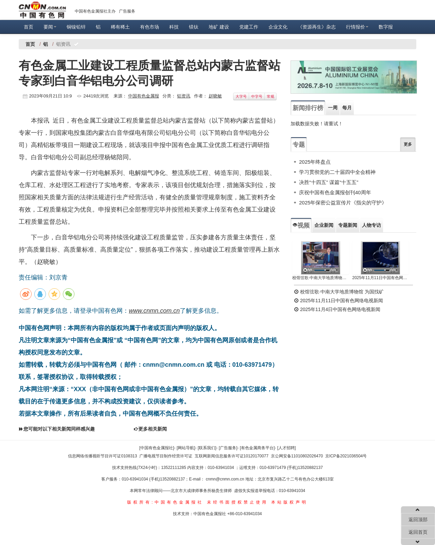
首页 (28, 27)
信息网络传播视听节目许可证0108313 (102, 456)
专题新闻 (347, 225)
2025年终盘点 (315, 162)
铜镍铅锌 (76, 27)
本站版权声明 (289, 502)
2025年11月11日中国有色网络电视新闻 (380, 277)
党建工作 (248, 27)
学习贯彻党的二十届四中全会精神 (337, 172)
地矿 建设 (219, 27)
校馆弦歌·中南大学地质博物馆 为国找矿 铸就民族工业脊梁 (320, 277)
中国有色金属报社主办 (95, 11)
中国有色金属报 (143, 95)
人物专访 (371, 225)
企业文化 (278, 27)
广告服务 (127, 11)
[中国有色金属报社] (156, 448)
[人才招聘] (286, 448)
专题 (299, 144)
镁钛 (193, 27)
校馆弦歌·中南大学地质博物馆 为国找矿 (339, 291)
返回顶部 (418, 519)
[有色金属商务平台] (257, 448)
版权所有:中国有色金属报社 (165, 502)
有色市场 (149, 27)
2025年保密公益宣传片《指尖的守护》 (343, 202)
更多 (408, 144)
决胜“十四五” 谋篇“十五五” (328, 182)
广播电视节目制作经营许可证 (165, 456)
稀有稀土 (120, 27)
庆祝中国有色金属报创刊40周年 (335, 192)
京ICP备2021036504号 (346, 456)
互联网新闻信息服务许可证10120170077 (231, 456)
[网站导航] (186, 448)
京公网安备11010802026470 (297, 456)
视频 (301, 225)
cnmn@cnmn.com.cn (225, 479)
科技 (174, 27)
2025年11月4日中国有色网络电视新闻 (337, 309)
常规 (270, 96)
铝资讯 (183, 95)
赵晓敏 (215, 95)
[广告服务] (228, 448)
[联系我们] (207, 448)
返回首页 (418, 532)
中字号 (256, 96)
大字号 (241, 96)
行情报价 (357, 27)
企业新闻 (323, 225)
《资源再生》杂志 (317, 27)
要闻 (50, 27)
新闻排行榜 (308, 108)
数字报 (386, 27)
